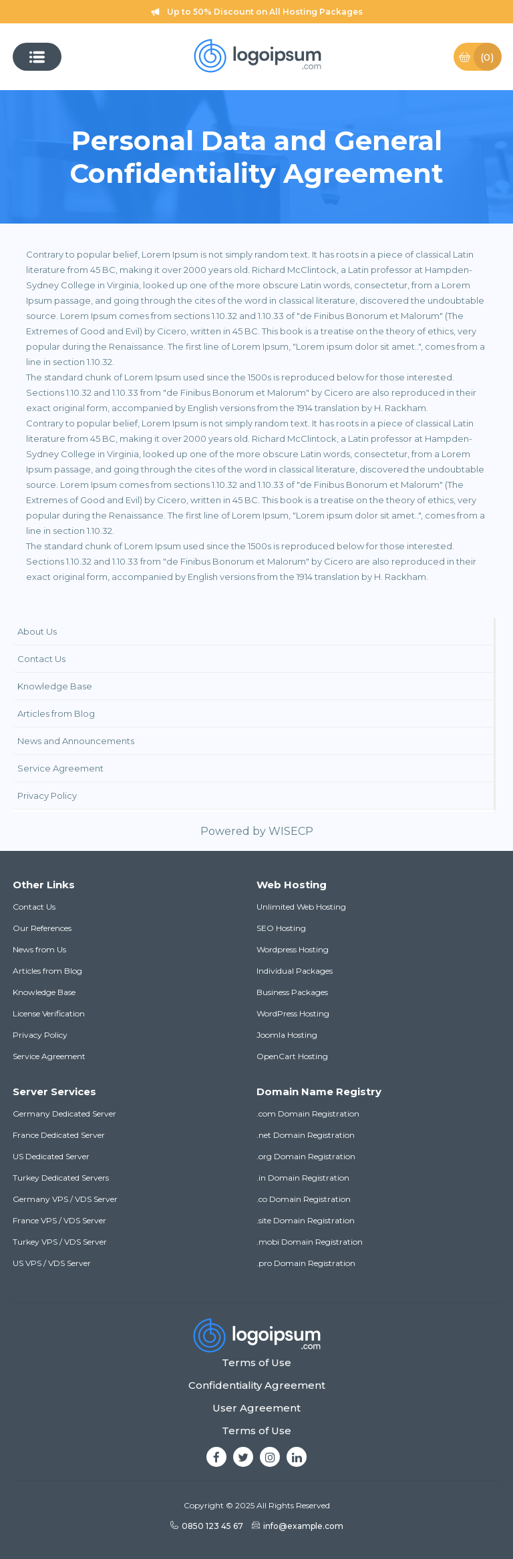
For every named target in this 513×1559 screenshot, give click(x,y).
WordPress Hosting (292, 1013)
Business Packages (292, 992)
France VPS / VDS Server (59, 1220)
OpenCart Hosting (292, 1056)
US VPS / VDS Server (52, 1263)
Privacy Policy (40, 1035)
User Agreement (256, 1407)
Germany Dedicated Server (64, 1114)
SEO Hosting (281, 928)
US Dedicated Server (51, 1156)
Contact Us (34, 907)
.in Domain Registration (302, 1178)
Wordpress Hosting (292, 949)
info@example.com (297, 1526)
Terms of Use (256, 1362)
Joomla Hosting (286, 1035)
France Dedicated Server (59, 1135)
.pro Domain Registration (305, 1263)
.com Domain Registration (307, 1114)
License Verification (49, 1013)
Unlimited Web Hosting (301, 907)
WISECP (291, 831)
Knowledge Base (44, 992)
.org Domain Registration (305, 1156)
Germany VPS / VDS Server (65, 1199)
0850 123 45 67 (206, 1526)
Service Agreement (49, 1056)
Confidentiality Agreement (256, 1385)
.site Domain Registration (305, 1220)
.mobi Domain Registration (309, 1242)
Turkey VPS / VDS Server (60, 1242)
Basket (479, 57)
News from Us (39, 949)
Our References (42, 928)
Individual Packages (294, 971)
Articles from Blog (47, 971)
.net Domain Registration (305, 1135)
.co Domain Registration (303, 1199)
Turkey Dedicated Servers (61, 1178)
